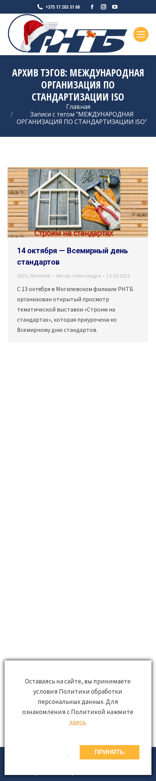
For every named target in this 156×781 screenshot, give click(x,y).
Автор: (78, 275)
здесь (77, 722)
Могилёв (40, 275)
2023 (22, 275)
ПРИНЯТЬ (109, 752)
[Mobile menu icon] (140, 34)
